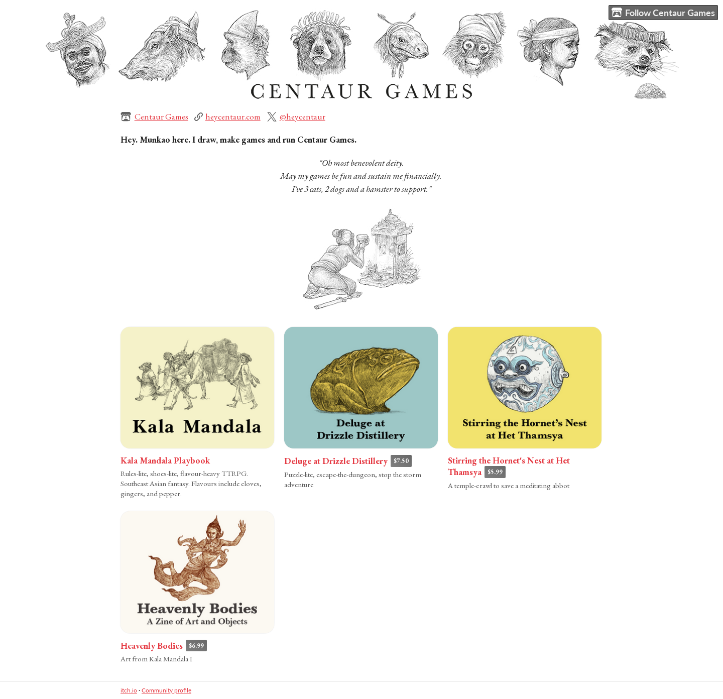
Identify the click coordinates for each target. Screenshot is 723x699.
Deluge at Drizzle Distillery (336, 461)
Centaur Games (161, 116)
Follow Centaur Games (663, 13)
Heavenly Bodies (151, 645)
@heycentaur (302, 116)
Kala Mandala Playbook (165, 460)
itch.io (128, 690)
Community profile (166, 690)
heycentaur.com (233, 116)
